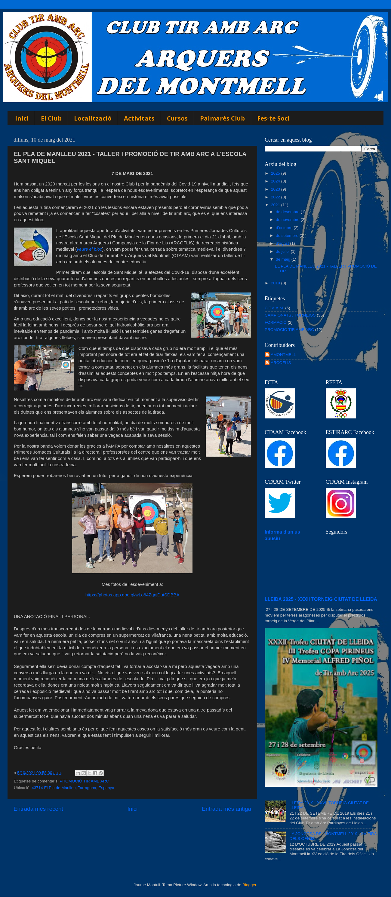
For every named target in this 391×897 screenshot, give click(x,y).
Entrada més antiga (226, 809)
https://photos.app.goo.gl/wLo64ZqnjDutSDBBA (132, 594)
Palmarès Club (222, 118)
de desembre (288, 212)
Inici (22, 118)
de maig (283, 259)
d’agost (283, 243)
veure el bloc (89, 249)
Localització (93, 118)
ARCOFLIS (281, 362)
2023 (276, 189)
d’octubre (285, 227)
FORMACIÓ (276, 322)
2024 (276, 181)
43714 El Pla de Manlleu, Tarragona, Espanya (73, 787)
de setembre (288, 235)
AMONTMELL (283, 354)
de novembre (288, 219)
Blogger (249, 885)
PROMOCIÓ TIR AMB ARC (84, 781)
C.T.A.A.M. (274, 308)
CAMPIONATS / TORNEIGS (290, 315)
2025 (276, 173)
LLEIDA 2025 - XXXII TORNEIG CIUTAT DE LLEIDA (321, 599)
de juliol (283, 251)
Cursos (177, 118)
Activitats (139, 118)
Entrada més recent (38, 809)
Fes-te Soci (273, 118)
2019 (276, 283)
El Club (51, 118)
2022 (276, 197)
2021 (276, 205)
